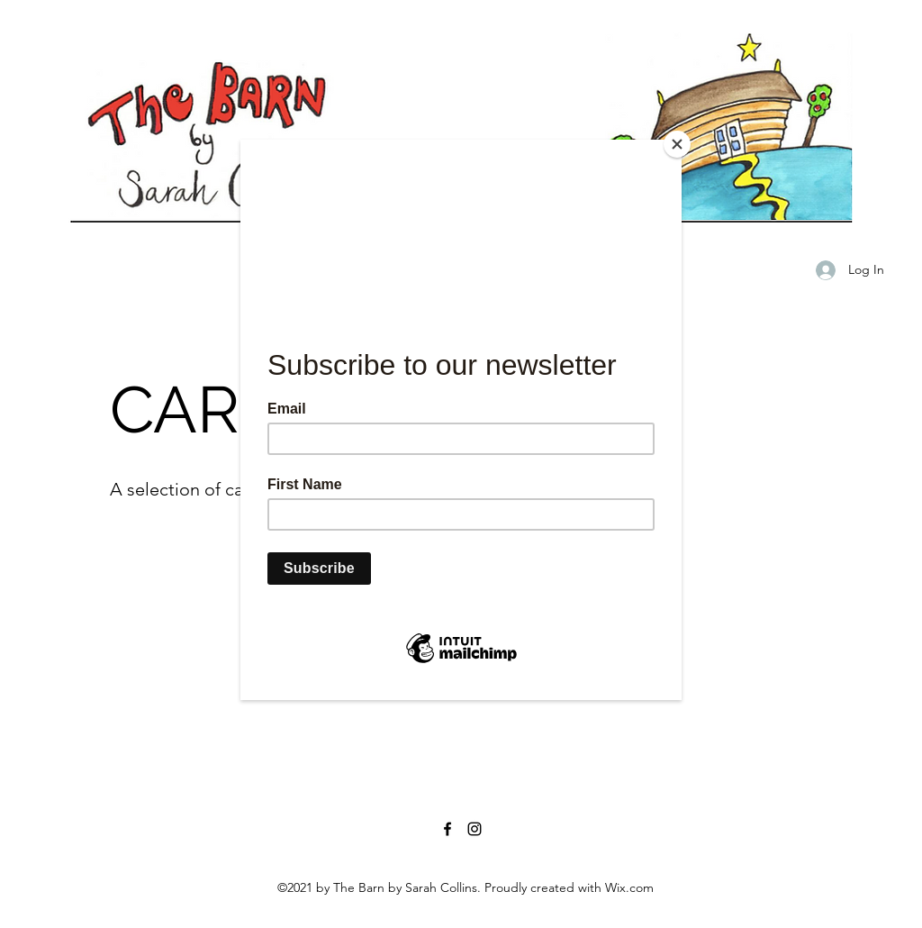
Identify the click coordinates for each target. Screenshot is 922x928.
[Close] (677, 144)
